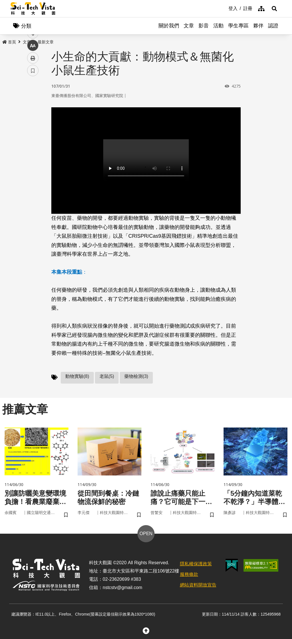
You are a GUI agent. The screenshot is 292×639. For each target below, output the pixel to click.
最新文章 (46, 42)
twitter (32, 121)
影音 (203, 26)
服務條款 (189, 574)
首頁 (9, 42)
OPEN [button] (145, 533)
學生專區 (238, 26)
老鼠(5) (107, 376)
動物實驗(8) (77, 376)
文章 (189, 26)
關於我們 (169, 26)
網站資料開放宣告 (198, 584)
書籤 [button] (32, 172)
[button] (274, 8)
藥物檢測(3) (136, 376)
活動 (218, 26)
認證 (273, 26)
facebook (32, 109)
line (31, 134)
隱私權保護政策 (196, 563)
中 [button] (33, 146)
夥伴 (258, 26)
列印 (32, 159)
